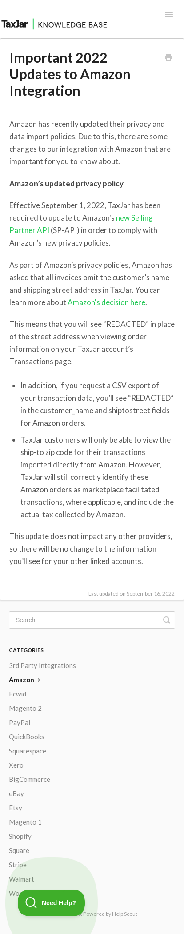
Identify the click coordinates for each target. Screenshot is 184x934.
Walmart (21, 879)
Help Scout (124, 913)
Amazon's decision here (106, 302)
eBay (16, 793)
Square (19, 850)
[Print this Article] (168, 58)
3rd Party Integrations (42, 665)
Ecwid (17, 694)
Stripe (18, 865)
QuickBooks (26, 737)
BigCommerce (29, 779)
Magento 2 (25, 708)
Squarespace (27, 751)
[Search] (92, 620)
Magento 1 (25, 822)
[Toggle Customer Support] (51, 903)
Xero (16, 765)
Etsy (15, 808)
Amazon (26, 680)
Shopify (20, 836)
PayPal (19, 722)
